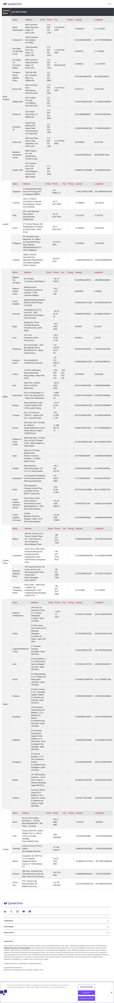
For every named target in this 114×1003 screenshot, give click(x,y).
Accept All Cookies (86, 999)
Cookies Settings (86, 987)
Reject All (86, 993)
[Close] (111, 992)
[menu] (70, 4)
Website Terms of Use (11, 948)
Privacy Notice (25, 948)
